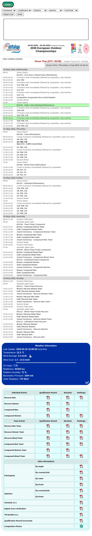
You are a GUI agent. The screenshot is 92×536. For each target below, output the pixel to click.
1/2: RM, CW (22, 147)
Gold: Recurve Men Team (27, 299)
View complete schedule (12, 59)
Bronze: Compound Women (28, 262)
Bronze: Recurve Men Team (28, 297)
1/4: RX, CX (21, 172)
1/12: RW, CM (22, 85)
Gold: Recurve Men (24, 335)
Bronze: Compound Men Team (29, 235)
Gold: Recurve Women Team (28, 291)
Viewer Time (76, 61)
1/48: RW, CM (22, 121)
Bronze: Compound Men (27, 270)
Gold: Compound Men (26, 273)
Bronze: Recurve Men (25, 332)
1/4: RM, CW (22, 193)
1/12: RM (20, 80)
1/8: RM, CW (22, 139)
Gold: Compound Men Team (28, 237)
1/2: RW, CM (22, 157)
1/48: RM (20, 110)
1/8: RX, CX (21, 170)
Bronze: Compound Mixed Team (30, 252)
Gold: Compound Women (27, 265)
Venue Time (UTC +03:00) (48, 61)
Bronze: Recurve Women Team (29, 289)
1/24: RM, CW (22, 115)
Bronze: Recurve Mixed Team (29, 314)
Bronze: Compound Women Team (30, 227)
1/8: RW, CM (22, 152)
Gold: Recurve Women (26, 327)
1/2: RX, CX (21, 175)
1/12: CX (20, 95)
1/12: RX (20, 90)
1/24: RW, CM (22, 126)
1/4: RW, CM (22, 155)
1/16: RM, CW (22, 188)
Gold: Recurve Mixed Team (28, 317)
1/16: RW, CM (22, 206)
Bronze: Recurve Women (27, 324)
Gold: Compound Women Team (29, 229)
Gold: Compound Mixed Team (29, 255)
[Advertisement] (46, 29)
